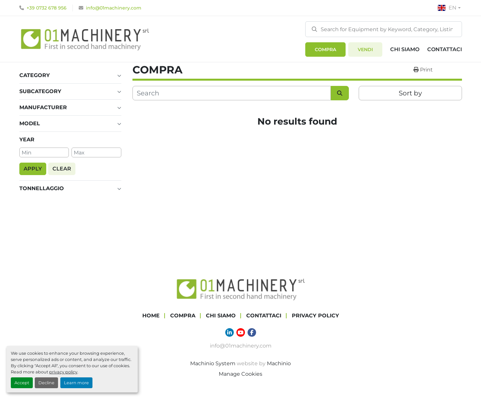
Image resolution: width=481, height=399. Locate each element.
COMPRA (325, 49)
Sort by (410, 93)
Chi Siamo (404, 49)
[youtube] (240, 332)
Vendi (365, 49)
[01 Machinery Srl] (240, 289)
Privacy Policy (315, 315)
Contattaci (444, 49)
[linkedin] (229, 332)
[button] (325, 49)
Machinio (279, 363)
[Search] (383, 29)
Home (151, 315)
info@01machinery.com (113, 8)
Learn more (76, 382)
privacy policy (63, 371)
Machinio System (212, 363)
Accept (21, 382)
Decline (46, 382)
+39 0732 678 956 (47, 8)
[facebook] (252, 332)
